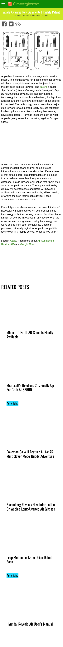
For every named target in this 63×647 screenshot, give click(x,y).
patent (43, 87)
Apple (13, 240)
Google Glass (27, 244)
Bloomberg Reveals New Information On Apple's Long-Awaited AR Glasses (31, 507)
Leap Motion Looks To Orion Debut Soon (29, 559)
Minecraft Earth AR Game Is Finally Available (30, 335)
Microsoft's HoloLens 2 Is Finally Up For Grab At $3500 (30, 387)
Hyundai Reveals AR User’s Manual (30, 624)
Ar (38, 240)
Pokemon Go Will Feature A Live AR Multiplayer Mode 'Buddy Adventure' (30, 454)
